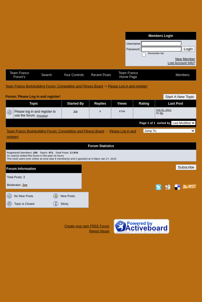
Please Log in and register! (128, 86)
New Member (185, 59)
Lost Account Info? (181, 63)
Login (188, 49)
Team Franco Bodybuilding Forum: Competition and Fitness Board (54, 86)
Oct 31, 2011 (163, 109)
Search (46, 75)
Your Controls (74, 75)
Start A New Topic (179, 97)
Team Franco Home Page (128, 75)
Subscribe (186, 167)
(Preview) (42, 115)
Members (183, 75)
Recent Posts (101, 75)
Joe (75, 111)
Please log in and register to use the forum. (35, 113)
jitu (161, 112)
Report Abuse (99, 231)
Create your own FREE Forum (87, 226)
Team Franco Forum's (19, 75)
